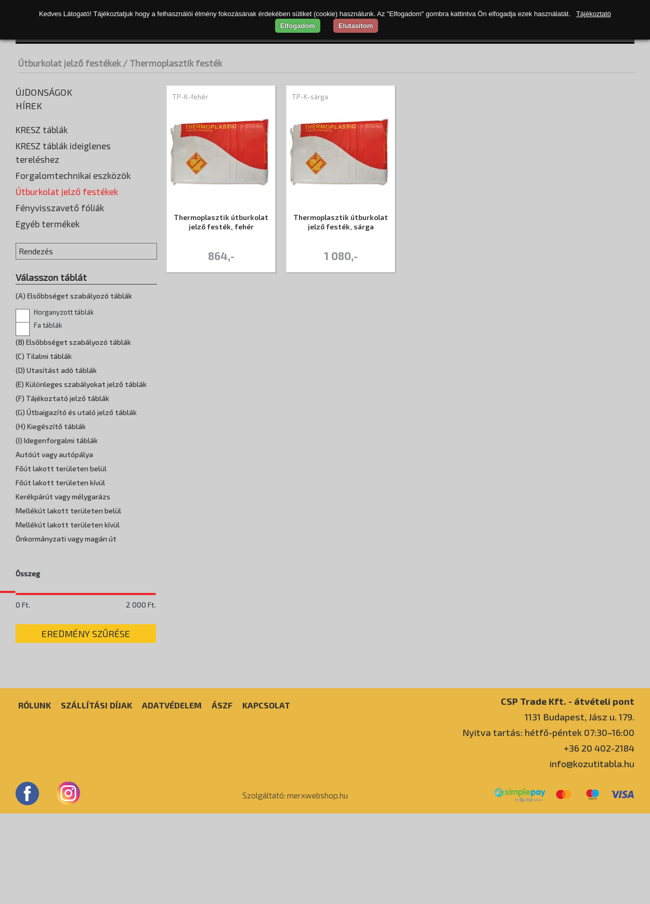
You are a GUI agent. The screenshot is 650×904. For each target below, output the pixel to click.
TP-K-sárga (310, 97)
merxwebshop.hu (317, 885)
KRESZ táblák (42, 129)
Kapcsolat (266, 795)
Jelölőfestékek (44, 252)
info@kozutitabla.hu (592, 854)
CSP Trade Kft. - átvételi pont (567, 791)
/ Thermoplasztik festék (172, 63)
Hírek (29, 105)
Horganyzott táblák (55, 406)
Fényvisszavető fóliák (60, 301)
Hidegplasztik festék (54, 221)
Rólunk (34, 795)
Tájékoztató (593, 14)
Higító (29, 237)
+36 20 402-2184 (599, 838)
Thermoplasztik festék (58, 284)
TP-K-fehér (190, 97)
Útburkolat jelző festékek (69, 63)
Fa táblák (39, 419)
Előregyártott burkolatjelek (66, 206)
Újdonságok (44, 92)
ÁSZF (222, 795)
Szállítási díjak (96, 795)
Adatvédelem (172, 795)
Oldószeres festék (50, 268)
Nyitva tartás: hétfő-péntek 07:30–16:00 (548, 823)
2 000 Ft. (141, 695)
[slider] (22, 684)
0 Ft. (23, 695)
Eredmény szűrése (86, 724)
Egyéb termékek (48, 317)
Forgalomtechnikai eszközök (73, 175)
